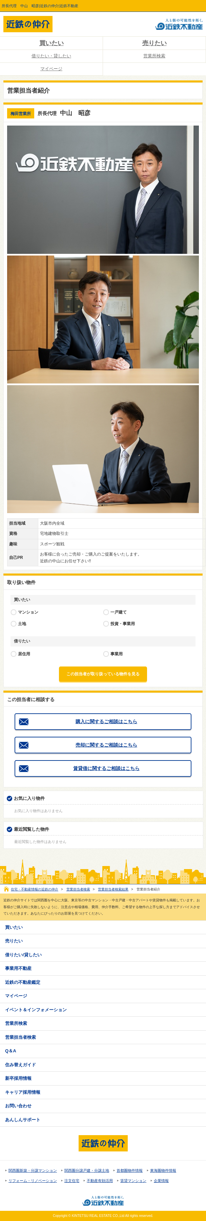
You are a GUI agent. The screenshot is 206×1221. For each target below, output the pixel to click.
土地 (22, 623)
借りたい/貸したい (23, 954)
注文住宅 (71, 1181)
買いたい (51, 43)
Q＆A (10, 1050)
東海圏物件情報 (163, 1170)
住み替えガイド (20, 1064)
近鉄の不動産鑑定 (22, 982)
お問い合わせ (18, 1105)
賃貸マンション (133, 1181)
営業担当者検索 (78, 889)
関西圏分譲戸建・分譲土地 (86, 1170)
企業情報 (161, 1181)
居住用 (24, 654)
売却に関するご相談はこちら (106, 745)
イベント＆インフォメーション (36, 1009)
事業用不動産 (18, 968)
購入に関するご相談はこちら (106, 721)
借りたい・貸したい (51, 55)
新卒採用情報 (18, 1078)
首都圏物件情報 (130, 1170)
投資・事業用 (122, 623)
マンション (28, 612)
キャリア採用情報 (22, 1092)
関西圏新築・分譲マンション (32, 1170)
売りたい (154, 43)
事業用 (116, 654)
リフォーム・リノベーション (32, 1181)
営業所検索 (154, 55)
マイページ (51, 68)
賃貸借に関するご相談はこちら (106, 768)
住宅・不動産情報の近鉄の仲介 (34, 889)
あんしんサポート (22, 1119)
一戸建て (118, 612)
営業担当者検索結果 (113, 889)
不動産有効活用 (100, 1181)
